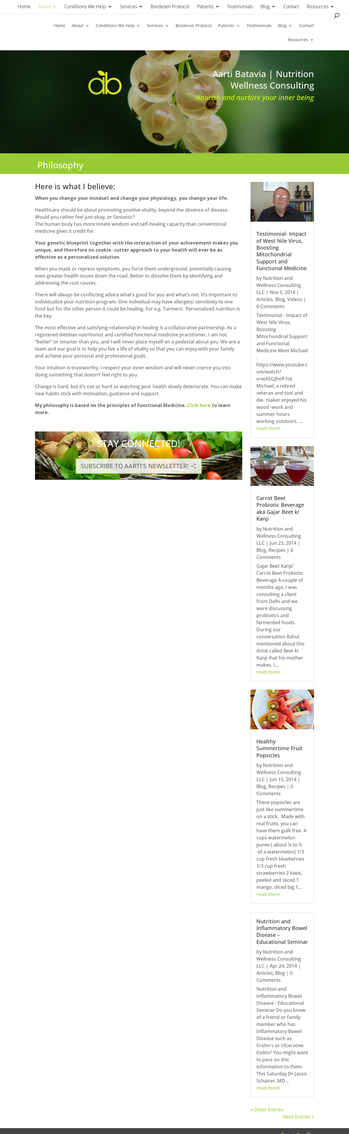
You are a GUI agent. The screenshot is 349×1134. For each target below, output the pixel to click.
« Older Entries (267, 1109)
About (44, 7)
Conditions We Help (85, 7)
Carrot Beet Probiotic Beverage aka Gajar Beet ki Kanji (280, 508)
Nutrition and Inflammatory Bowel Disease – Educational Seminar (282, 931)
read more (268, 428)
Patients (205, 7)
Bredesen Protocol (170, 7)
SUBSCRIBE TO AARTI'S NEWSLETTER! (135, 466)
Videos (294, 299)
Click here (199, 405)
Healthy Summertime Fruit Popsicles (279, 748)
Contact (291, 7)
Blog (265, 7)
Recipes (276, 550)
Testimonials (240, 7)
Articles (264, 299)
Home (24, 7)
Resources (317, 7)
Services (128, 7)
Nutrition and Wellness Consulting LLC (278, 285)
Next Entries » (298, 1116)
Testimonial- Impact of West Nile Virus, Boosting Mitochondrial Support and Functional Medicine (281, 251)
